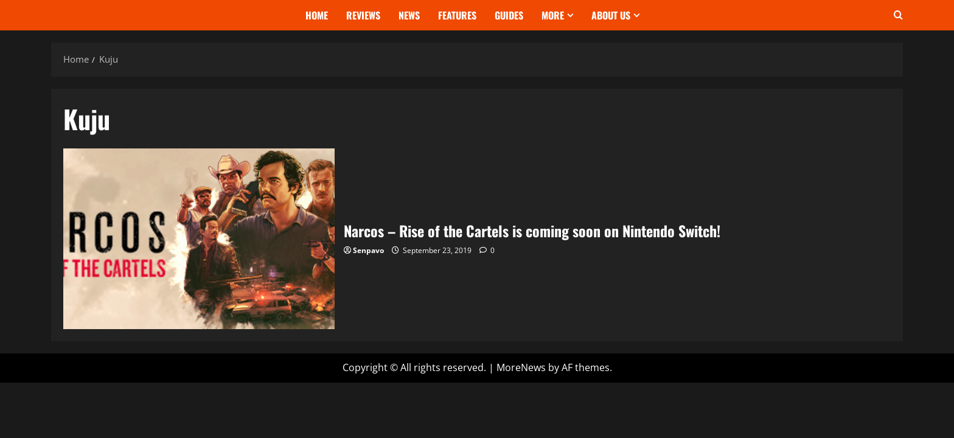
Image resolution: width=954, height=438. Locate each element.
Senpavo (368, 250)
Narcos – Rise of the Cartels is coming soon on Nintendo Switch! (199, 238)
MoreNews (521, 367)
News (409, 15)
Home (316, 15)
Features (457, 15)
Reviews (363, 15)
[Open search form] (898, 15)
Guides (509, 15)
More (552, 15)
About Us (610, 15)
